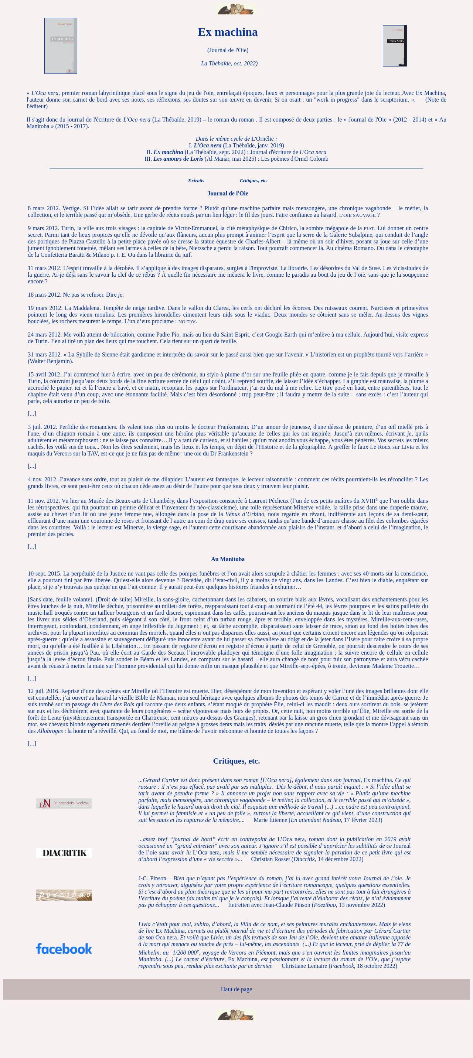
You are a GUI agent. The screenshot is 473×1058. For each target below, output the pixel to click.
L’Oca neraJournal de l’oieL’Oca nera (275, 849)
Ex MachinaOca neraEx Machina (275, 945)
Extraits (196, 180)
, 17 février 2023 (336, 820)
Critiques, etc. (254, 180)
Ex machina (275, 800)
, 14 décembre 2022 (327, 859)
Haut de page (236, 989)
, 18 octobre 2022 (363, 966)
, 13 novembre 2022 (348, 905)
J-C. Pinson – (275, 891)
